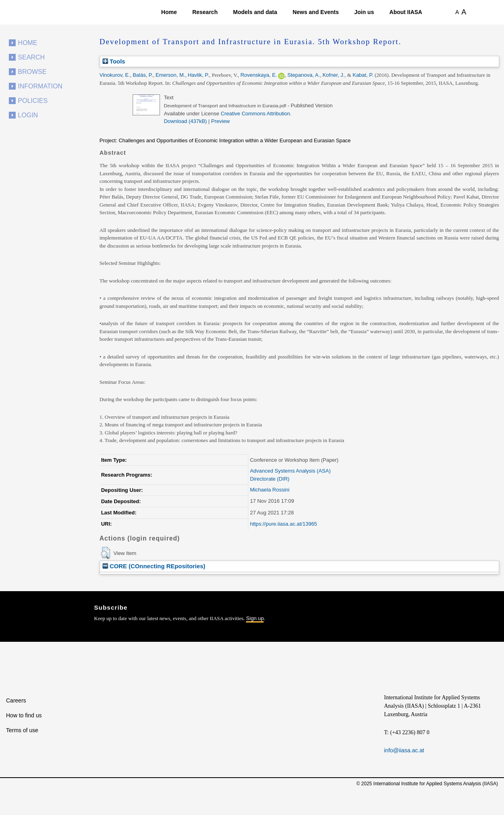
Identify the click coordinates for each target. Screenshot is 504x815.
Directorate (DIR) (269, 479)
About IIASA (405, 12)
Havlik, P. (198, 75)
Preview (220, 121)
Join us (364, 12)
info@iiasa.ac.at (404, 750)
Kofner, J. (333, 75)
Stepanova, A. (303, 75)
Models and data (255, 12)
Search (31, 57)
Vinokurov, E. (115, 75)
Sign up (255, 618)
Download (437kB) (185, 121)
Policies (33, 100)
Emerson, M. (170, 75)
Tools (113, 61)
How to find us (24, 715)
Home (169, 12)
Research (204, 12)
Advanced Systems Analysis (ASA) (290, 471)
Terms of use (22, 730)
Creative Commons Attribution (255, 114)
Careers (16, 700)
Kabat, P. (362, 75)
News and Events (316, 12)
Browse (32, 71)
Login (28, 115)
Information (40, 86)
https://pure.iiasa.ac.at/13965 (283, 524)
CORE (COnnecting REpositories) (153, 566)
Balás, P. (143, 75)
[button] (105, 553)
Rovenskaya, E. (258, 75)
